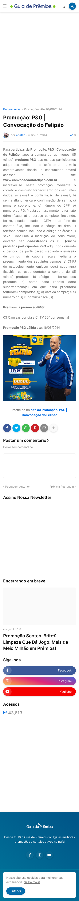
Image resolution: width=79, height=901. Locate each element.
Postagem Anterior (17, 486)
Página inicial (12, 109)
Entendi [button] (16, 891)
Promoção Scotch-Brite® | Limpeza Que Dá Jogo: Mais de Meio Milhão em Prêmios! (35, 642)
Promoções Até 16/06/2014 (43, 109)
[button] (5, 6)
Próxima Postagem (62, 486)
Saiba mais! (32, 882)
